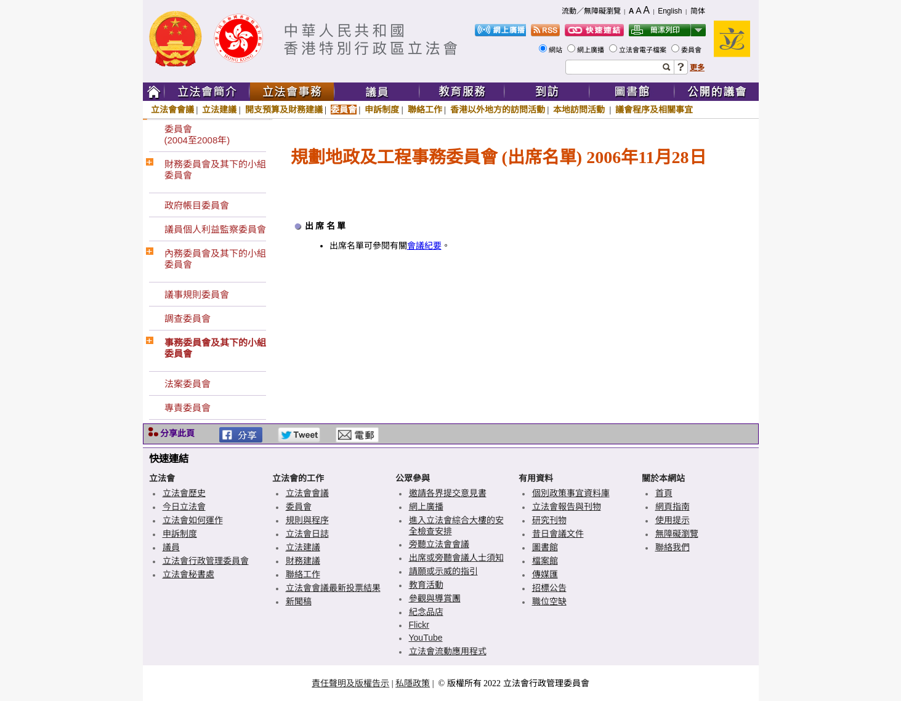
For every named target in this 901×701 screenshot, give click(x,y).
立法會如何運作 (193, 520)
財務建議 (303, 561)
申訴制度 (382, 109)
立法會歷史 (184, 493)
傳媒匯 (545, 574)
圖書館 (545, 547)
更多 (697, 67)
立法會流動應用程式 (448, 651)
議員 (171, 547)
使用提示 (672, 520)
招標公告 (549, 588)
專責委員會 (187, 408)
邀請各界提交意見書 (448, 493)
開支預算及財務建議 (284, 109)
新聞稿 (299, 601)
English (670, 11)
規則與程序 (307, 520)
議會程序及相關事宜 (654, 109)
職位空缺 (549, 601)
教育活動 (426, 585)
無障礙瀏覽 (676, 534)
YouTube (426, 638)
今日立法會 (184, 506)
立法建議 (219, 109)
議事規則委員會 (196, 294)
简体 (697, 11)
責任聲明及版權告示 (350, 683)
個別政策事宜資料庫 (571, 493)
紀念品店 (426, 612)
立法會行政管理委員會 (206, 561)
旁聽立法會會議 (439, 544)
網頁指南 (672, 506)
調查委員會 (187, 318)
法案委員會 (187, 384)
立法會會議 (172, 109)
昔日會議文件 (558, 534)
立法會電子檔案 (643, 50)
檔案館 (545, 561)
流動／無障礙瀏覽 (591, 11)
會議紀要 (424, 245)
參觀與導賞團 (435, 598)
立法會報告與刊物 (566, 506)
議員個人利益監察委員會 (215, 229)
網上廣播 (591, 50)
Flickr (419, 625)
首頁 (664, 493)
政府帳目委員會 (196, 205)
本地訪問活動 (580, 109)
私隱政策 (412, 683)
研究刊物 (549, 520)
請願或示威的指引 (443, 571)
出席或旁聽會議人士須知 (456, 558)
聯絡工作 (425, 109)
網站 (556, 50)
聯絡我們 (672, 547)
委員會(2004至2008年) (197, 134)
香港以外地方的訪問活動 (497, 109)
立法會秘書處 (188, 574)
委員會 (692, 50)
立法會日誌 (307, 534)
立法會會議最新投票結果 (333, 588)
